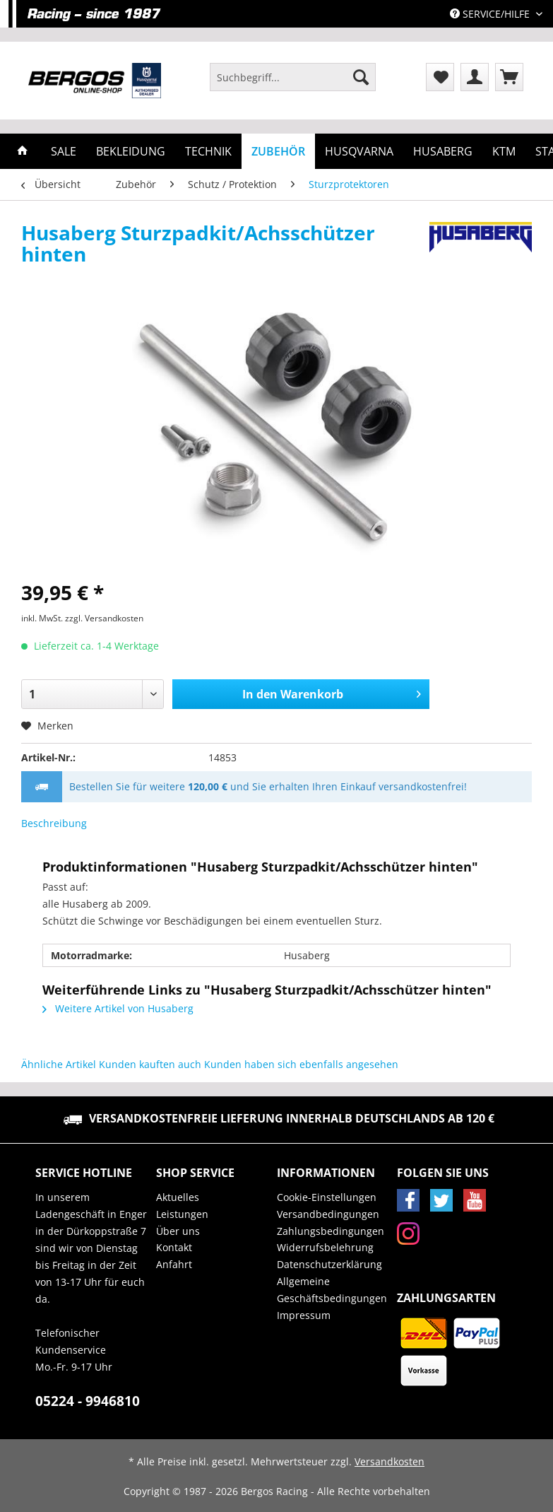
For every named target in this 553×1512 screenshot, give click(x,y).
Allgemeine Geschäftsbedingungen (332, 1289)
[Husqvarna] (359, 151)
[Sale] (63, 151)
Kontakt (174, 1247)
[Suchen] (361, 77)
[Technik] (208, 151)
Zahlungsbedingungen (330, 1231)
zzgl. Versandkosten (104, 618)
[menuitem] (293, 84)
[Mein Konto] (474, 77)
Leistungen (182, 1214)
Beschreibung (54, 823)
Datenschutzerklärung (329, 1264)
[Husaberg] (442, 151)
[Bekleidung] (130, 151)
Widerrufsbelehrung (325, 1247)
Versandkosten (389, 1461)
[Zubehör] (278, 151)
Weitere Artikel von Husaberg (118, 1008)
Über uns (178, 1231)
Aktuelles (177, 1197)
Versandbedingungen (328, 1214)
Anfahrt (174, 1264)
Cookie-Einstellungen (326, 1197)
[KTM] (503, 151)
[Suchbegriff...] (293, 77)
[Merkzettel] (440, 77)
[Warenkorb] (509, 77)
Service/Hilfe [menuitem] (491, 13)
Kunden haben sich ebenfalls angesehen (301, 1064)
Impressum (304, 1315)
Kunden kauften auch (150, 1064)
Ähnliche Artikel (58, 1064)
